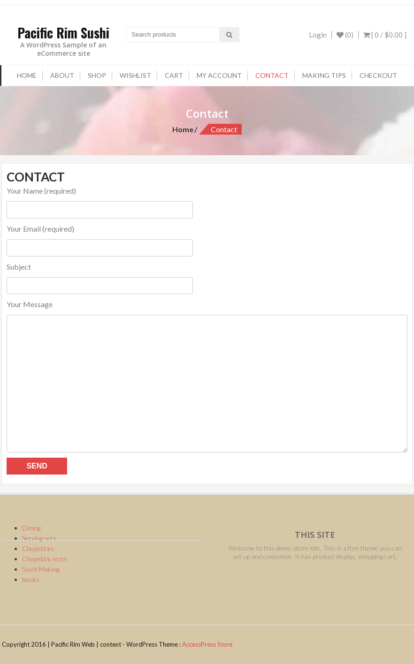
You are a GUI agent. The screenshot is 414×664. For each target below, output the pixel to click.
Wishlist (135, 75)
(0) (345, 34)
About (62, 75)
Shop (97, 75)
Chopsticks (38, 548)
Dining (31, 528)
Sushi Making (40, 569)
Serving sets (39, 538)
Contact (272, 75)
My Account (219, 75)
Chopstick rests (44, 559)
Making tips (324, 75)
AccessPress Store (207, 644)
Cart (174, 75)
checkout (378, 75)
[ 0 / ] (384, 34)
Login (318, 34)
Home (27, 75)
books (30, 579)
